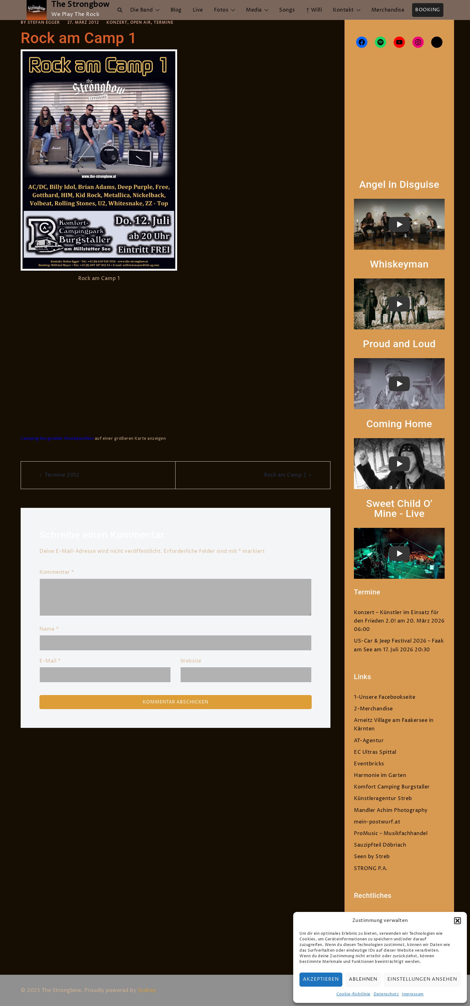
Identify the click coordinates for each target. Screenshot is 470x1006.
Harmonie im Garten (380, 775)
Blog (176, 10)
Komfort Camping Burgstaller (392, 786)
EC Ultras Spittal (375, 752)
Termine (163, 22)
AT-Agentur (369, 740)
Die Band (141, 10)
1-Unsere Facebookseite (384, 697)
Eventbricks (369, 763)
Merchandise (388, 10)
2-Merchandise (373, 708)
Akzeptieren (321, 979)
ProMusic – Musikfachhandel (390, 833)
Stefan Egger (44, 22)
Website (191, 661)
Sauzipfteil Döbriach (380, 845)
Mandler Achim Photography (391, 810)
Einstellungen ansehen (422, 979)
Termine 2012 (62, 475)
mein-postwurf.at (377, 821)
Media (254, 10)
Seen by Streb (372, 856)
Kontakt (343, 10)
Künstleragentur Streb (383, 798)
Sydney (147, 990)
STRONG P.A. (371, 868)
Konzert (116, 22)
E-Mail (49, 661)
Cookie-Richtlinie (353, 994)
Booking (427, 10)
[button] (457, 921)
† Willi (314, 10)
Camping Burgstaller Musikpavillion (57, 438)
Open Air (140, 22)
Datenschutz (386, 994)
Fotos (221, 10)
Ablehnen (363, 979)
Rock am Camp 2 (285, 475)
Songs (287, 10)
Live (198, 10)
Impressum (413, 994)
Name (49, 629)
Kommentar (56, 572)
